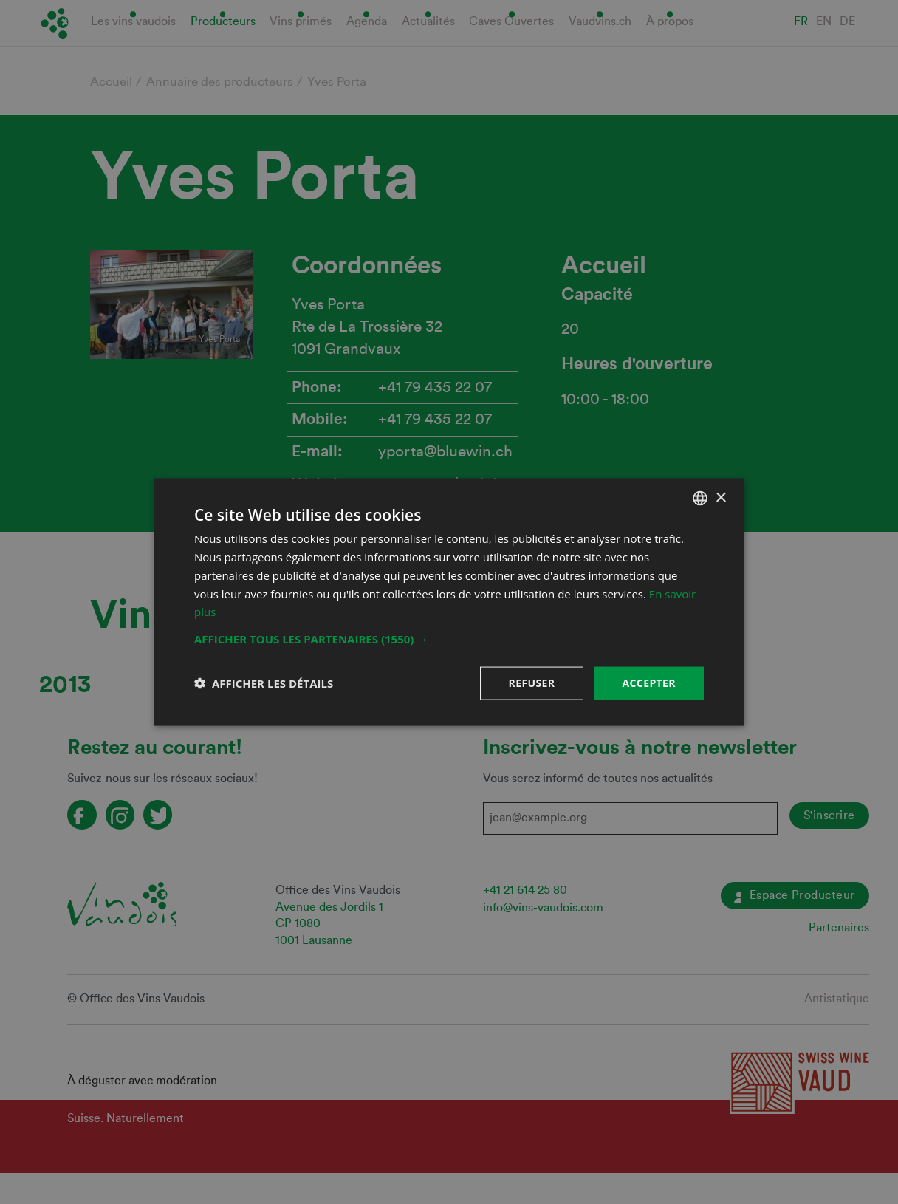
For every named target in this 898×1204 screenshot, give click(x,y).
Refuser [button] (532, 683)
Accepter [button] (649, 683)
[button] (449, 639)
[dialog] (449, 602)
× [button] (720, 497)
